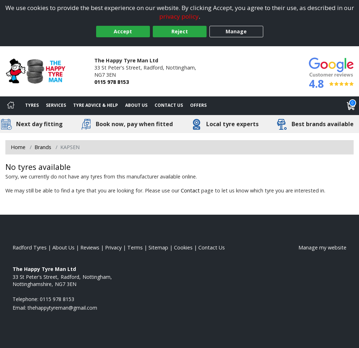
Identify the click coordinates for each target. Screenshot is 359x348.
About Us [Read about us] (63, 247)
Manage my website (322, 247)
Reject (179, 31)
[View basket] (351, 105)
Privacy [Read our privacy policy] (113, 247)
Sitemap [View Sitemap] (158, 247)
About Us (136, 105)
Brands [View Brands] (42, 147)
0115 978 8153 (111, 81)
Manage (236, 31)
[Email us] (62, 307)
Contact (190, 190)
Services (56, 105)
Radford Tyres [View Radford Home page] (30, 247)
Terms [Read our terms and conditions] (135, 247)
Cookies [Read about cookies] (183, 247)
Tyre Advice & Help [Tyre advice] (95, 105)
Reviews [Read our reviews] (89, 247)
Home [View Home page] (18, 147)
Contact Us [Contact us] (169, 105)
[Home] (11, 105)
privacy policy (179, 16)
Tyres (32, 105)
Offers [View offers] (198, 105)
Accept (123, 31)
